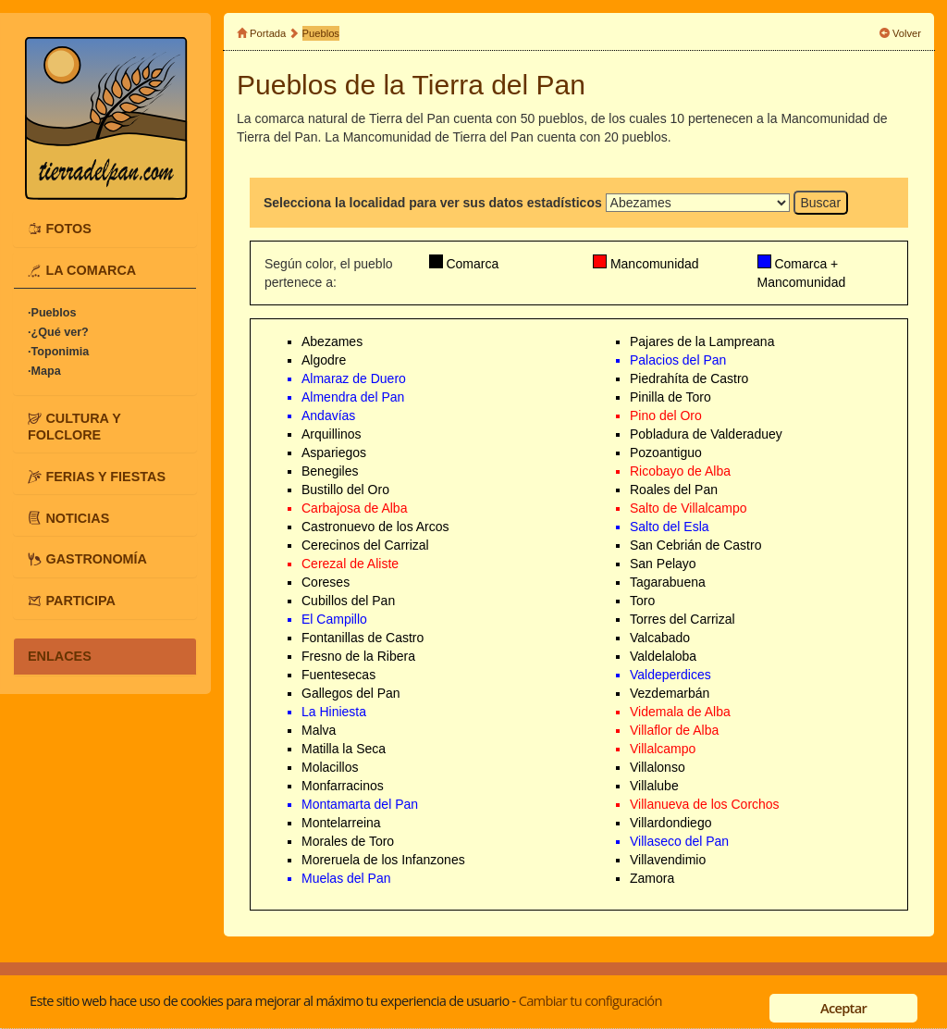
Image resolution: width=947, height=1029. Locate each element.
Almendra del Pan (352, 397)
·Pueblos (52, 312)
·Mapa (44, 371)
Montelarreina (341, 822)
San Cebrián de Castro (695, 545)
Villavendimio (668, 859)
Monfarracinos (342, 785)
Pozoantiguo (666, 452)
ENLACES (60, 656)
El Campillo (334, 619)
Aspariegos (333, 452)
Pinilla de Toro (670, 397)
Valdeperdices (670, 674)
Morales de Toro (347, 841)
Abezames (332, 341)
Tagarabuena (668, 582)
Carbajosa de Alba (354, 508)
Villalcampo (662, 748)
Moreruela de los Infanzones (383, 859)
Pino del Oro (666, 415)
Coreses (325, 582)
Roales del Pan (674, 489)
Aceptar (843, 1007)
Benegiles (330, 471)
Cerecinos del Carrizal (365, 545)
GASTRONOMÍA (96, 559)
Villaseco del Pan (679, 841)
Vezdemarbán (669, 693)
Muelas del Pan (346, 878)
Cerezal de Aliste (350, 563)
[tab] (105, 228)
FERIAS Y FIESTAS (105, 475)
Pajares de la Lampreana (702, 341)
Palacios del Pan (678, 360)
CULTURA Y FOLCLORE (74, 426)
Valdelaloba (663, 656)
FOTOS (68, 228)
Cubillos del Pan (348, 600)
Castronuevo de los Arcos (375, 526)
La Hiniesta (333, 711)
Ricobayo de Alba (680, 471)
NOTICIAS (77, 517)
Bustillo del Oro (345, 489)
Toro (642, 600)
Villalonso (657, 767)
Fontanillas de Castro (362, 637)
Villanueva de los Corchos (705, 804)
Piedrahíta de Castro (689, 378)
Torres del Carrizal (682, 619)
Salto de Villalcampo (688, 508)
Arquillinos (331, 434)
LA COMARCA (90, 270)
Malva (318, 730)
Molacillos (329, 767)
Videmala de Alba (680, 711)
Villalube (654, 785)
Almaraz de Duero (353, 378)
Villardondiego (670, 822)
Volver (906, 33)
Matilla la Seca (343, 748)
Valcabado (660, 637)
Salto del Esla (669, 526)
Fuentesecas (338, 674)
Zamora (652, 878)
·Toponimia (58, 351)
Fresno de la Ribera (358, 656)
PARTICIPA (80, 600)
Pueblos (320, 33)
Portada (268, 33)
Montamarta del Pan (359, 804)
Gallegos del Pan (350, 693)
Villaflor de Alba (674, 730)
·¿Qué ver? (58, 332)
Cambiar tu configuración (590, 1000)
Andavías (328, 415)
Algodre (323, 360)
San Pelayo (663, 563)
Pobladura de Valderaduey (706, 434)
